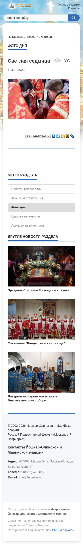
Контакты (74, 8)
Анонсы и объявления (27, 198)
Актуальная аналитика (27, 225)
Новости (32, 36)
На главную (15, 36)
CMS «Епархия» (63, 530)
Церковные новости (25, 216)
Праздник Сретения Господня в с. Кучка (38, 290)
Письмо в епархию (68, 4)
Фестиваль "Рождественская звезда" (36, 343)
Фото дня (47, 36)
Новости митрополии (26, 189)
